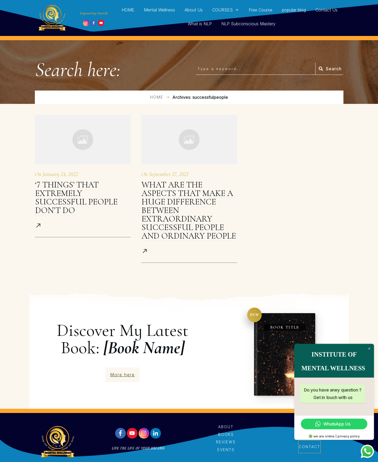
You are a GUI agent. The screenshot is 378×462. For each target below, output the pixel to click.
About (226, 426)
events (226, 449)
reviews (226, 442)
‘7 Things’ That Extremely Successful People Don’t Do (76, 197)
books (226, 434)
